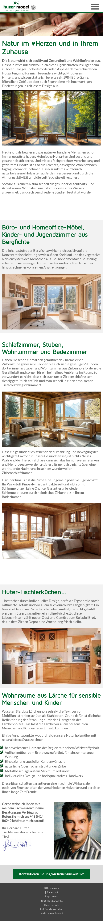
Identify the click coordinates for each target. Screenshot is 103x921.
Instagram (51, 888)
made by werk (51, 913)
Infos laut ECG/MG (51, 900)
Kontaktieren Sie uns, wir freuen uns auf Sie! (51, 874)
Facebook (51, 892)
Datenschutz (51, 905)
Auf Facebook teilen (51, 909)
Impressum (51, 896)
